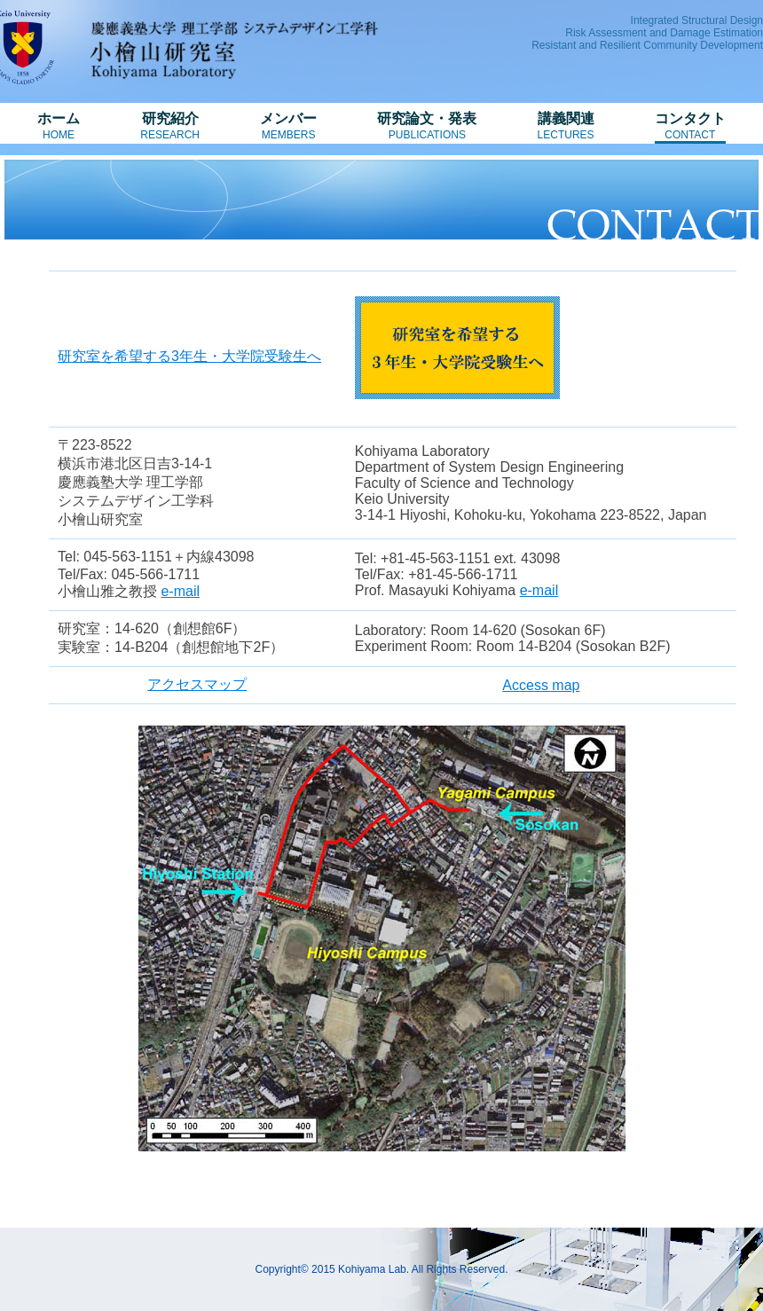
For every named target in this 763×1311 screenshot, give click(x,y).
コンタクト (690, 126)
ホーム (58, 126)
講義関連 (566, 126)
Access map (540, 685)
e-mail (180, 591)
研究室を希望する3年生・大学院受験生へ (189, 356)
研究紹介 (170, 126)
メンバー (288, 126)
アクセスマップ (197, 684)
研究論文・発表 (426, 126)
